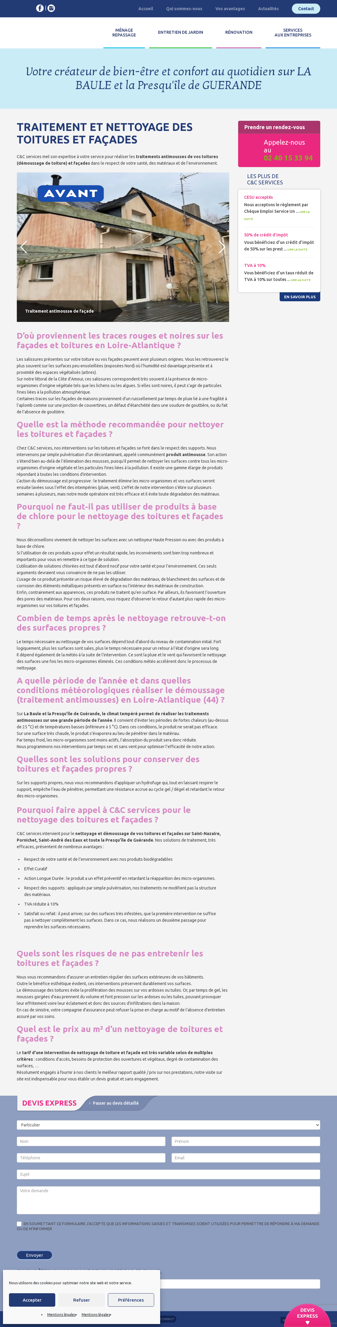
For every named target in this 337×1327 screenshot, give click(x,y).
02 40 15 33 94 (288, 158)
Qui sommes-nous (184, 8)
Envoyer (34, 1255)
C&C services (43, 32)
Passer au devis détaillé (116, 1103)
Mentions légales (61, 1315)
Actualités (268, 8)
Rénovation (238, 32)
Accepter (32, 1299)
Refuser (81, 1299)
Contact (306, 8)
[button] (222, 247)
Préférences (131, 1299)
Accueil (145, 8)
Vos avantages (230, 8)
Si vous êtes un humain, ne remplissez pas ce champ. (89, 1271)
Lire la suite (297, 249)
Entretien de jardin (180, 32)
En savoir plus (300, 297)
